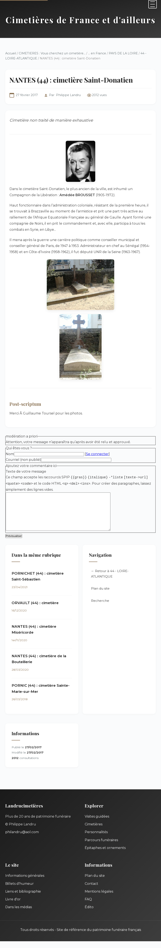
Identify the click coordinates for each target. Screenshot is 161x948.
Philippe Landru (68, 95)
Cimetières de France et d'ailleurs (80, 19)
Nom (10, 454)
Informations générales (24, 882)
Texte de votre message (26, 471)
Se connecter (97, 454)
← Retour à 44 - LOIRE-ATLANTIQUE (110, 580)
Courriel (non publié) (23, 460)
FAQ (88, 906)
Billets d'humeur (19, 890)
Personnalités (96, 839)
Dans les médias (18, 914)
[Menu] (152, 4)
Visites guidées (97, 823)
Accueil (10, 53)
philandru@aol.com (22, 839)
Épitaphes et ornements (105, 855)
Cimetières (93, 831)
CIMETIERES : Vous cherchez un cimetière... (52, 53)
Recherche (100, 608)
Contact (91, 890)
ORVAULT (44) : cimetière (35, 609)
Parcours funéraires (101, 847)
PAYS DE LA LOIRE (123, 53)
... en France (97, 53)
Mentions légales (99, 898)
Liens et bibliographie (23, 898)
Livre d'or (13, 906)
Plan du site (100, 595)
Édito (89, 914)
